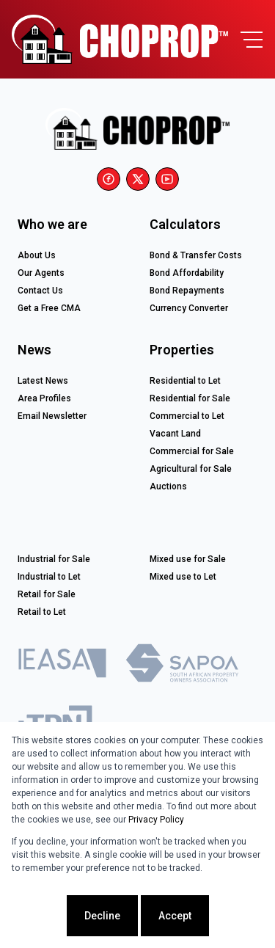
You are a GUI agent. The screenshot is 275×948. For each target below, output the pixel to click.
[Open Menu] (251, 39)
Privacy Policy (156, 819)
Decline (102, 916)
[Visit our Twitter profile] (138, 179)
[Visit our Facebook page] (108, 179)
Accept (174, 916)
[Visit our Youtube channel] (167, 179)
